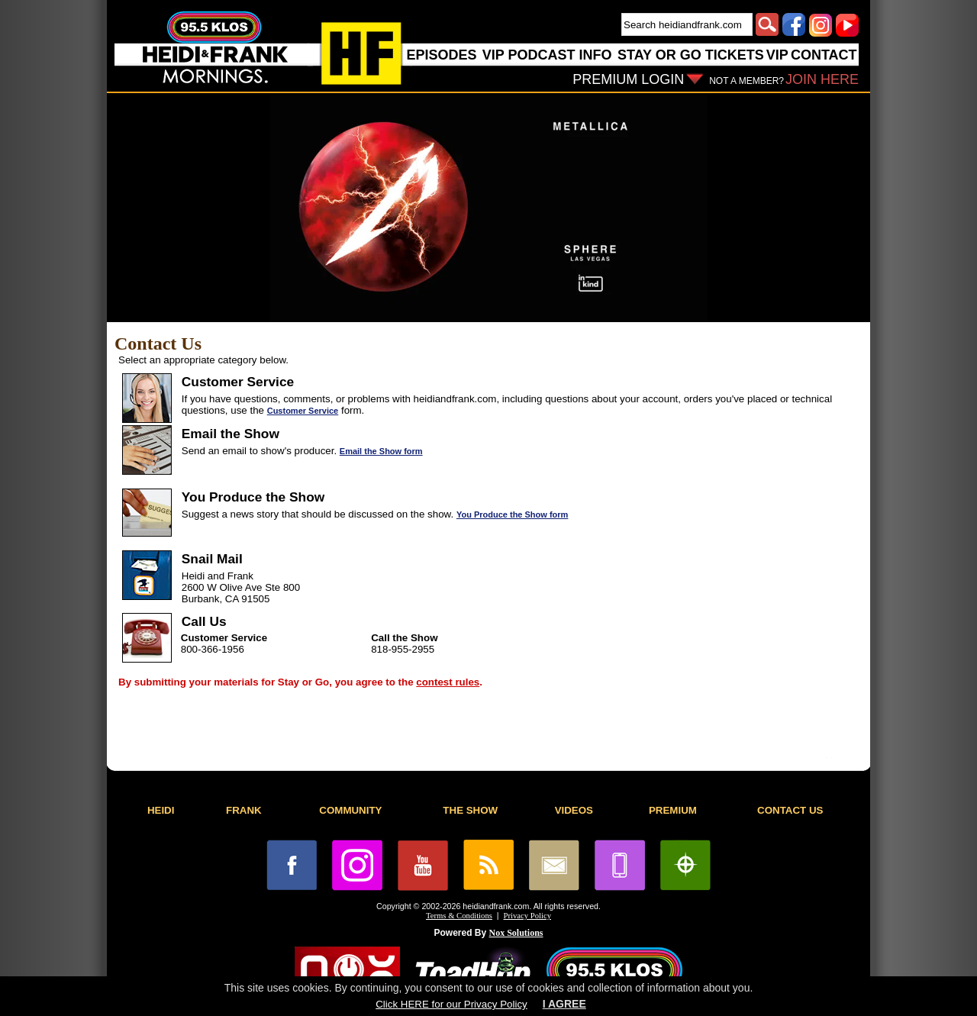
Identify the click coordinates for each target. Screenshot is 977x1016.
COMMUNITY (350, 810)
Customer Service (303, 410)
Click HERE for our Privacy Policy (451, 1004)
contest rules (447, 682)
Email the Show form (381, 451)
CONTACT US (790, 810)
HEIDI (161, 810)
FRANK (244, 810)
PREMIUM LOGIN (628, 79)
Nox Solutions (516, 932)
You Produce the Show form (512, 514)
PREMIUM (673, 810)
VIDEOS (574, 810)
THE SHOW (470, 810)
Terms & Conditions (459, 915)
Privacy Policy (527, 915)
